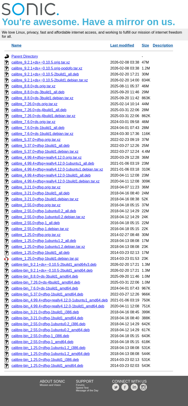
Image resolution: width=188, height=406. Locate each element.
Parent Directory (24, 56)
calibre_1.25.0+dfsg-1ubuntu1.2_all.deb (43, 241)
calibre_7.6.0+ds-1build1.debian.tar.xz (42, 134)
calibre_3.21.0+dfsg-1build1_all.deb (40, 193)
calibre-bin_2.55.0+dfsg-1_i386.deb (40, 336)
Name (16, 45)
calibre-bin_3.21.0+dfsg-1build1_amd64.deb (47, 318)
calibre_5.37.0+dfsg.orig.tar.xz (36, 140)
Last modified (122, 45)
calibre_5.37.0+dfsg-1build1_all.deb (40, 146)
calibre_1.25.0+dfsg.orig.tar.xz (36, 235)
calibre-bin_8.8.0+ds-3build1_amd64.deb (44, 276)
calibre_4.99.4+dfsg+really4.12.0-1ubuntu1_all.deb (52, 163)
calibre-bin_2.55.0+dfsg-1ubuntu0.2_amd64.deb (50, 330)
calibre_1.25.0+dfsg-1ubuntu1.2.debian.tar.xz (48, 247)
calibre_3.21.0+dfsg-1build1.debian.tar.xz (44, 199)
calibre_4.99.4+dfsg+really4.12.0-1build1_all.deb (51, 175)
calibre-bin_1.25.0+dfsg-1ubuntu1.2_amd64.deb (50, 354)
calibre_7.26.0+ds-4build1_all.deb (38, 110)
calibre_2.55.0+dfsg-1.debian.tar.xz (40, 229)
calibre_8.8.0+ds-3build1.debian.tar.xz (42, 98)
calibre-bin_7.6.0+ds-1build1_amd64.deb (44, 288)
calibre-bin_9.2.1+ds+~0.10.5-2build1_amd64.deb (52, 270)
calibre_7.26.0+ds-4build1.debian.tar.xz (43, 116)
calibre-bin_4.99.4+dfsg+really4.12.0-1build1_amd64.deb (57, 306)
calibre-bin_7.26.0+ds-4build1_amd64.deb (45, 282)
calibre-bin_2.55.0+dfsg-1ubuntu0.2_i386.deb (48, 324)
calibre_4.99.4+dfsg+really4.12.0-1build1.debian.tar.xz (55, 181)
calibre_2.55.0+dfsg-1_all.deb (35, 223)
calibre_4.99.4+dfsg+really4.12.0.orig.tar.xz (46, 157)
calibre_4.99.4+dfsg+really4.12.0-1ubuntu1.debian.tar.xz (57, 169)
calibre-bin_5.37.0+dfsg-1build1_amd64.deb (47, 294)
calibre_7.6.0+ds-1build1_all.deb (37, 128)
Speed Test (82, 387)
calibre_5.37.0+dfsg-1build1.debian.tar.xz (44, 151)
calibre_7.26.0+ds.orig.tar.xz (34, 104)
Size (145, 45)
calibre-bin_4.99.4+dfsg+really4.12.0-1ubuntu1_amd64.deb (59, 300)
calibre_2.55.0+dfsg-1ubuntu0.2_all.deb (43, 211)
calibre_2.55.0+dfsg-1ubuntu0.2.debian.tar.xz (48, 217)
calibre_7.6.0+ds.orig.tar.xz (33, 122)
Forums (80, 385)
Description (163, 45)
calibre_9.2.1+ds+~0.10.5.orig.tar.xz (40, 62)
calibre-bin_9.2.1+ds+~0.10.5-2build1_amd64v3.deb (54, 264)
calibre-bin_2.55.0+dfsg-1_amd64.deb (42, 342)
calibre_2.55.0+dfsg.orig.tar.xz (36, 205)
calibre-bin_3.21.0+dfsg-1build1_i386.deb (45, 312)
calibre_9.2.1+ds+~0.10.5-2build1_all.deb (45, 74)
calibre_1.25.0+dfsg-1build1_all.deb (40, 253)
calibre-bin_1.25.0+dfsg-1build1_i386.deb (45, 360)
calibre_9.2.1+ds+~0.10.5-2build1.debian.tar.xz (49, 80)
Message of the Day (87, 390)
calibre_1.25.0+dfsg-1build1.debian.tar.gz (45, 259)
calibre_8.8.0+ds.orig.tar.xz (33, 86)
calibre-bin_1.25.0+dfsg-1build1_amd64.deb (47, 366)
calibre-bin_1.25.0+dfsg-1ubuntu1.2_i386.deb (48, 348)
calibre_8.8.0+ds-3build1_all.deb (37, 92)
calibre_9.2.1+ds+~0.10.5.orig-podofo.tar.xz (46, 68)
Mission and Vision (50, 385)
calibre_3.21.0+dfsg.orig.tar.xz (36, 187)
